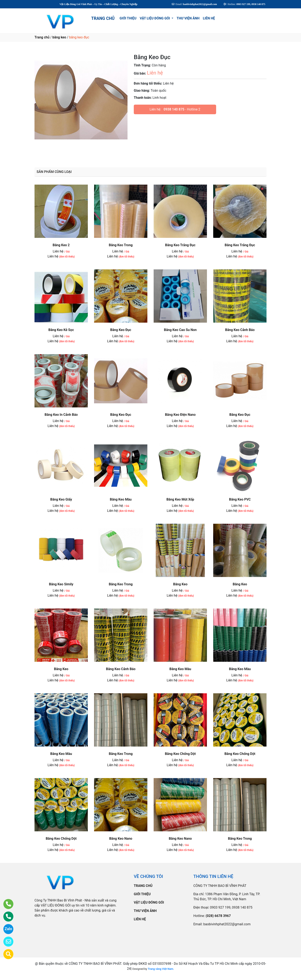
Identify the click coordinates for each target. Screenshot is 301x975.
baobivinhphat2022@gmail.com (226, 924)
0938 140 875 (174, 109)
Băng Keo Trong (121, 245)
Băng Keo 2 (61, 245)
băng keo (59, 37)
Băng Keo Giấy (61, 499)
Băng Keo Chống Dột (180, 754)
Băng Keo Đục (120, 330)
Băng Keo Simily (61, 584)
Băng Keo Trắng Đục (180, 245)
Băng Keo (180, 584)
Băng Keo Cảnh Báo (240, 330)
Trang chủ (41, 37)
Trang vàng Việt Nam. (161, 968)
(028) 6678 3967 (218, 916)
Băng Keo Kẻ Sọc (61, 330)
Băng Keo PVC (240, 499)
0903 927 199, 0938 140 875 (231, 907)
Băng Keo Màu (121, 499)
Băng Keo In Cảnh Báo (61, 415)
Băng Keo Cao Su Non (180, 330)
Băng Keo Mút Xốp (180, 499)
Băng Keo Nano (120, 839)
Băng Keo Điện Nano (180, 415)
